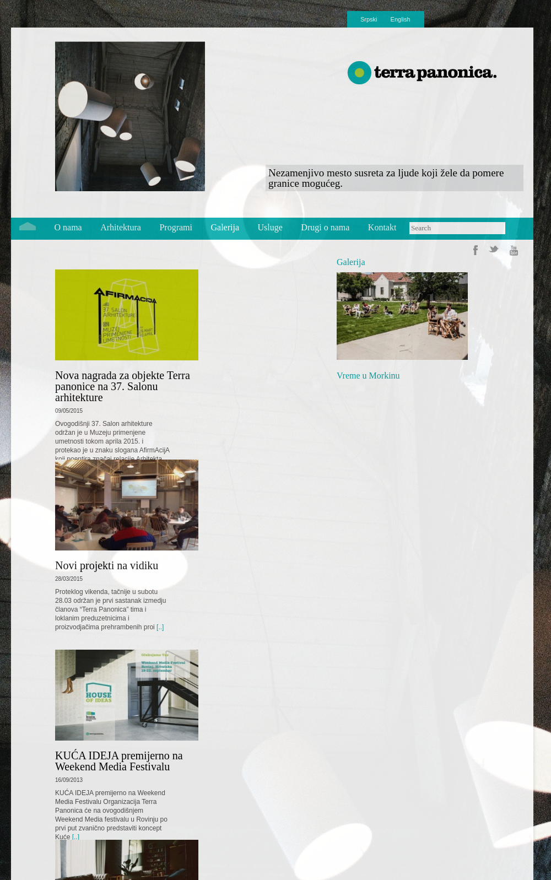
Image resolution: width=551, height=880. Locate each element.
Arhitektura (120, 227)
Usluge (270, 227)
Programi (175, 227)
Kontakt (382, 227)
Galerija (225, 227)
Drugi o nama (325, 227)
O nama (68, 227)
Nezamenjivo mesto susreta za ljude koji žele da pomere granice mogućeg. (386, 178)
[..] (159, 627)
